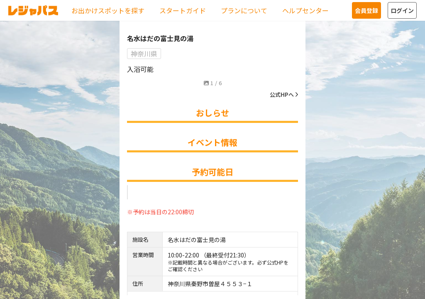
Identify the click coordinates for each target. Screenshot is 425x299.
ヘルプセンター (305, 10)
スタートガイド (182, 10)
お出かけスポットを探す (107, 10)
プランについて (244, 10)
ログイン (402, 10)
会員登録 (366, 10)
